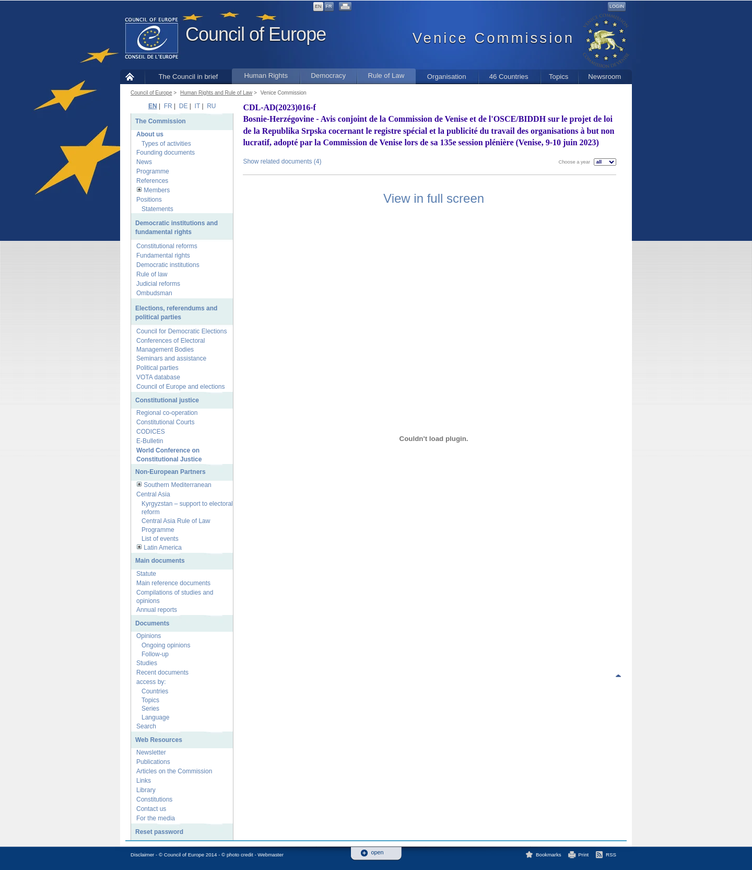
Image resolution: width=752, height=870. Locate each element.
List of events (160, 538)
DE (183, 106)
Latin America (163, 547)
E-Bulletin (149, 441)
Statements (157, 209)
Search (146, 726)
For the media (155, 818)
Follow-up (155, 654)
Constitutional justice (167, 400)
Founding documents (165, 152)
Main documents (160, 560)
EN (318, 6)
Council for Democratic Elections (181, 331)
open (377, 852)
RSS (611, 854)
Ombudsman (154, 293)
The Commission (160, 121)
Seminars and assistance (171, 358)
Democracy (328, 75)
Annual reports (156, 609)
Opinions (148, 636)
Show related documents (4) (282, 161)
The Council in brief (188, 76)
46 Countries (508, 76)
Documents (152, 623)
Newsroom (604, 76)
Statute (146, 573)
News (144, 162)
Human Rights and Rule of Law (216, 93)
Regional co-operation (166, 412)
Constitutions (154, 799)
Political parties (157, 368)
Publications (153, 761)
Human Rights (266, 75)
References (152, 180)
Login (616, 6)
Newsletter (151, 752)
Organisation (446, 76)
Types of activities (166, 143)
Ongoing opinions (166, 645)
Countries (155, 691)
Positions (149, 199)
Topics (558, 76)
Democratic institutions (167, 265)
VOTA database (158, 377)
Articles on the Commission (174, 771)
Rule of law (151, 274)
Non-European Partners (170, 471)
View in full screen (433, 198)
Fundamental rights (163, 255)
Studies (146, 663)
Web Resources (158, 740)
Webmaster (270, 854)
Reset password (159, 832)
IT (197, 106)
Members (157, 190)
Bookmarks (548, 854)
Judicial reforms (158, 283)
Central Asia (153, 494)
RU (211, 106)
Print (583, 854)
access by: (151, 682)
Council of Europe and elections (180, 386)
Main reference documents (173, 583)
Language (155, 717)
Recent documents (162, 672)
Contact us (151, 809)
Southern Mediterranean (177, 485)
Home (132, 76)
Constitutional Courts (165, 422)
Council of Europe (255, 34)
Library (146, 790)
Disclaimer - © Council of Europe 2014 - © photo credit (192, 854)
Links (143, 780)
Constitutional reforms (166, 246)
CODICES (150, 431)
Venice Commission (284, 93)
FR (329, 6)
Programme (152, 171)
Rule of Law (386, 75)
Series (150, 708)
